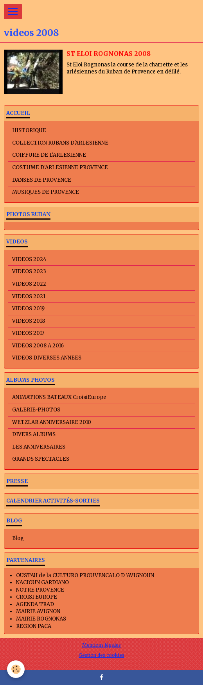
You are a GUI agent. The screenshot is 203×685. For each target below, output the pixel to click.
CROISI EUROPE (36, 597)
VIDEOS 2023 (29, 271)
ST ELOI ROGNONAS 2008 (108, 53)
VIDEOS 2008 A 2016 (38, 345)
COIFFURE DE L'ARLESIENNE (49, 155)
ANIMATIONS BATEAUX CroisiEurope (59, 397)
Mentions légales (101, 645)
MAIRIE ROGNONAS (41, 618)
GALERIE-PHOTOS (36, 409)
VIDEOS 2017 (28, 333)
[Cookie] (16, 669)
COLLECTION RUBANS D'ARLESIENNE (60, 143)
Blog (18, 538)
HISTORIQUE (29, 130)
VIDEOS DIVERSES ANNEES (46, 357)
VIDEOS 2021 (28, 296)
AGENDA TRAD (35, 604)
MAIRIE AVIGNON (38, 611)
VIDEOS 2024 (29, 259)
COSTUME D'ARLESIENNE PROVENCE (60, 167)
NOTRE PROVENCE (40, 590)
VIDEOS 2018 (28, 321)
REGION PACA (33, 626)
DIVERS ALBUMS (34, 434)
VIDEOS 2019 (28, 308)
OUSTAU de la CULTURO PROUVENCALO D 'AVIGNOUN (85, 575)
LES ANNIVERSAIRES (38, 447)
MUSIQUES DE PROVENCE (45, 192)
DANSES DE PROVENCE (41, 180)
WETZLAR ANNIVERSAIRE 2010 (51, 422)
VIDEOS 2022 (29, 284)
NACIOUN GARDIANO (42, 582)
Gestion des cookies (101, 655)
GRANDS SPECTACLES (40, 459)
